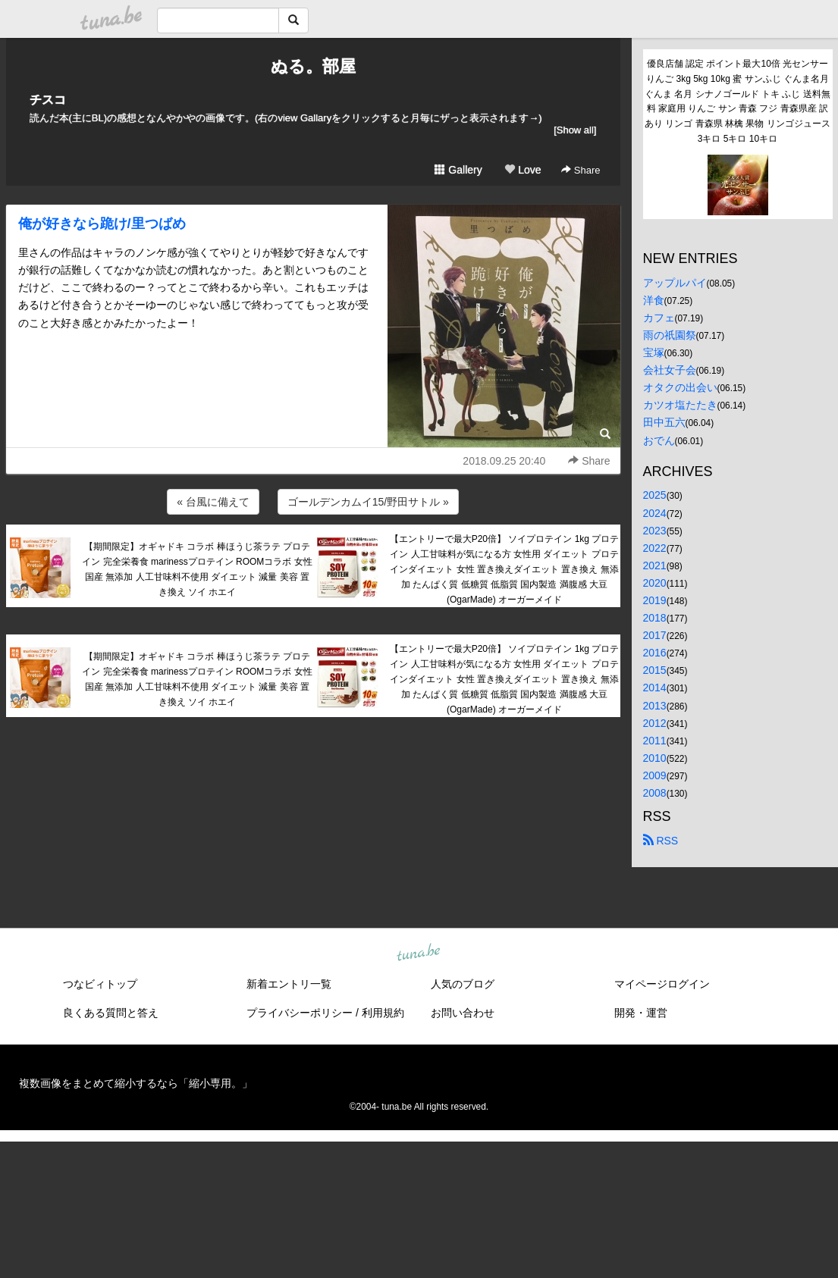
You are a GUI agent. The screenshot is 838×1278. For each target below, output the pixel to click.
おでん (659, 440)
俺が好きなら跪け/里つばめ (102, 223)
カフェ (659, 318)
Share (580, 170)
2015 (655, 670)
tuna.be (418, 953)
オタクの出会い (680, 387)
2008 (655, 793)
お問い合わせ (462, 1013)
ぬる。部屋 (313, 66)
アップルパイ (675, 283)
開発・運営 (640, 1013)
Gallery (458, 170)
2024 (655, 513)
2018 (655, 618)
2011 (655, 741)
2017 (655, 635)
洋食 (653, 300)
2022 (655, 548)
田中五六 (664, 422)
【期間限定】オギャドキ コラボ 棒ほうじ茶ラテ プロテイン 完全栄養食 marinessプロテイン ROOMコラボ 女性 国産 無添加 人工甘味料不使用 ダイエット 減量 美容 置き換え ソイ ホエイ (197, 569)
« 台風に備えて (213, 502)
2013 (655, 706)
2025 (655, 495)
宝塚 (653, 352)
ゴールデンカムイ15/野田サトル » (368, 502)
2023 (655, 531)
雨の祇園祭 (669, 335)
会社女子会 (669, 370)
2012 (655, 723)
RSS (661, 841)
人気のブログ (462, 984)
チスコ (48, 99)
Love (522, 170)
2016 (655, 653)
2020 (655, 583)
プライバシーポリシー (299, 1013)
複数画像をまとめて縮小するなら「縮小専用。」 (136, 1083)
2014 (655, 687)
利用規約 (383, 1013)
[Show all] (575, 130)
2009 (655, 775)
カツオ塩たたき (680, 405)
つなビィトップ (100, 984)
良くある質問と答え (110, 1013)
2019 (655, 600)
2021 (655, 565)
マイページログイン (662, 984)
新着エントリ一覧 (288, 984)
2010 (655, 758)
